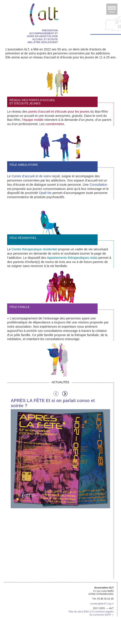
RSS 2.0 (88, 611)
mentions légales (104, 611)
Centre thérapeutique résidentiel (34, 249)
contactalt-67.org (100, 603)
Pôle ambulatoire (24, 164)
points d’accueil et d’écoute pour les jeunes (58, 111)
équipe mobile (34, 120)
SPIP (108, 614)
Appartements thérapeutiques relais (72, 257)
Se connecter (97, 614)
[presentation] (56, 393)
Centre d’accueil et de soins (31, 176)
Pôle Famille (20, 307)
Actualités (60, 382)
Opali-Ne (45, 193)
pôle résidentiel (23, 237)
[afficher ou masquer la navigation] (111, 9)
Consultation (98, 184)
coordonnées (54, 124)
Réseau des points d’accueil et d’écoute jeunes (32, 101)
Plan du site (75, 611)
